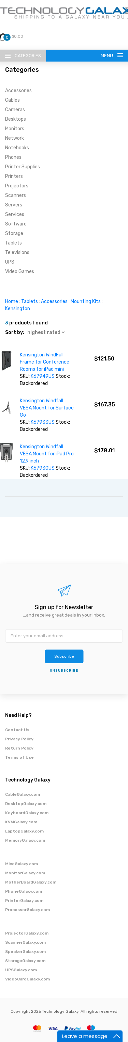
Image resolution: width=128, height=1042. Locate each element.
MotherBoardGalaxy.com (30, 882)
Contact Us (17, 729)
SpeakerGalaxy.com (25, 951)
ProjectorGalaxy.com (26, 933)
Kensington (17, 309)
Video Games (19, 271)
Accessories (18, 91)
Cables (12, 100)
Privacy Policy (19, 739)
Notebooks (17, 148)
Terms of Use (19, 757)
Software (16, 224)
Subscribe (64, 656)
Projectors (16, 186)
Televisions (17, 252)
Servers (13, 205)
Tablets (13, 243)
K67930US (43, 468)
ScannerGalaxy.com (25, 942)
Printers (14, 176)
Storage (14, 233)
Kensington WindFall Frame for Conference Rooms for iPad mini (44, 362)
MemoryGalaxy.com (25, 840)
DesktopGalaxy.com (25, 803)
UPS (9, 262)
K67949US (43, 376)
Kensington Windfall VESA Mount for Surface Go (47, 408)
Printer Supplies (22, 167)
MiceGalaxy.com (21, 863)
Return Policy (19, 748)
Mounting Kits (86, 301)
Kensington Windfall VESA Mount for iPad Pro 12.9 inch (47, 454)
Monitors (14, 129)
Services (14, 214)
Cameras (15, 110)
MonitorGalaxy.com (25, 873)
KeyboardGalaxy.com (26, 812)
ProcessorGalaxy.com (27, 909)
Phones (13, 157)
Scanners (15, 195)
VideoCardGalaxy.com (27, 979)
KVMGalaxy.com (21, 822)
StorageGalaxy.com (25, 960)
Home (11, 301)
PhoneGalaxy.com (23, 891)
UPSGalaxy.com (21, 970)
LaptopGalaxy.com (24, 831)
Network (14, 138)
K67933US (43, 422)
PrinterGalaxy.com (24, 900)
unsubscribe (64, 671)
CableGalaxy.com (22, 794)
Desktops (15, 119)
